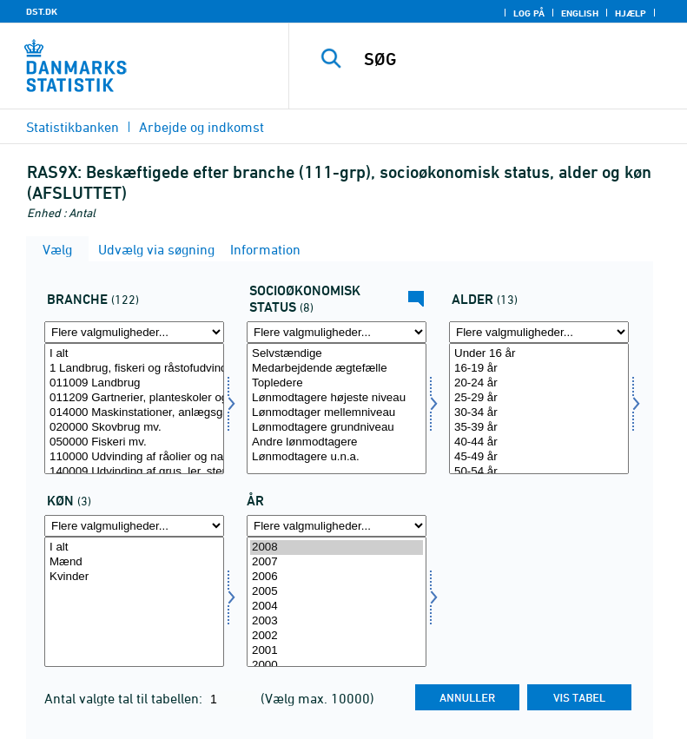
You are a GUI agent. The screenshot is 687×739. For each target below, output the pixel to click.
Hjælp (630, 13)
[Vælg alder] (539, 408)
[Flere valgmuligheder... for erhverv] (134, 332)
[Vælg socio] (336, 408)
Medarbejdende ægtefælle (336, 368)
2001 (336, 650)
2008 (336, 547)
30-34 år (538, 413)
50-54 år (538, 472)
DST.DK (41, 11)
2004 (336, 606)
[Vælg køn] (134, 602)
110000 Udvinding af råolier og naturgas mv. (134, 457)
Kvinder (134, 577)
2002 (336, 636)
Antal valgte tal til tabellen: (125, 698)
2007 (336, 562)
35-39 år (538, 427)
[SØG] (514, 59)
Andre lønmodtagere (336, 442)
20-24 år (538, 383)
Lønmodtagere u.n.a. (336, 457)
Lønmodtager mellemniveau (336, 413)
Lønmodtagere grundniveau (336, 427)
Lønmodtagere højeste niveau (336, 398)
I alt (134, 353)
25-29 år (538, 398)
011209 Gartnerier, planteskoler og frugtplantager (134, 398)
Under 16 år (538, 353)
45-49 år (538, 457)
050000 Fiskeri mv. (134, 442)
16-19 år (538, 368)
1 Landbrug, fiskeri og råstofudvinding (134, 368)
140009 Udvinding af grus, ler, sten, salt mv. (134, 472)
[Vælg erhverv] (134, 408)
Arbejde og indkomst (201, 127)
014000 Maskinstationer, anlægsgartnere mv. (134, 413)
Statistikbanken (72, 127)
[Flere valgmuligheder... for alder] (539, 332)
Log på (529, 13)
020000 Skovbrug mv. (134, 427)
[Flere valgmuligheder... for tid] (336, 526)
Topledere (336, 383)
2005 (336, 591)
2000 (336, 665)
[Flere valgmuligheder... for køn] (134, 526)
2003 (336, 621)
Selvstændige (336, 353)
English (579, 13)
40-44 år (538, 442)
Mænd (134, 562)
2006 (336, 577)
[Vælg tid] (336, 602)
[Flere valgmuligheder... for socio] (336, 332)
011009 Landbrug (134, 383)
